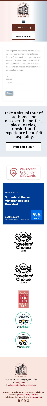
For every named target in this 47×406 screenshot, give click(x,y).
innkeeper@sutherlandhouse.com (22, 385)
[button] (23, 21)
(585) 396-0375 (22, 382)
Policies (35, 394)
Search (9, 79)
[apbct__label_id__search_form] (21, 88)
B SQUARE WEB (36, 397)
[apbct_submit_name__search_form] (9, 93)
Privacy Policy (24, 394)
